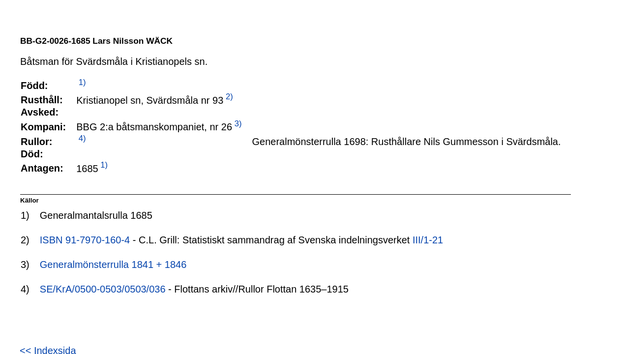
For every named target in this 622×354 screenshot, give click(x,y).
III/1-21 (428, 240)
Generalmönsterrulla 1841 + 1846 (113, 264)
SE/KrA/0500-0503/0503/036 (103, 289)
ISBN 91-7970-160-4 (85, 240)
